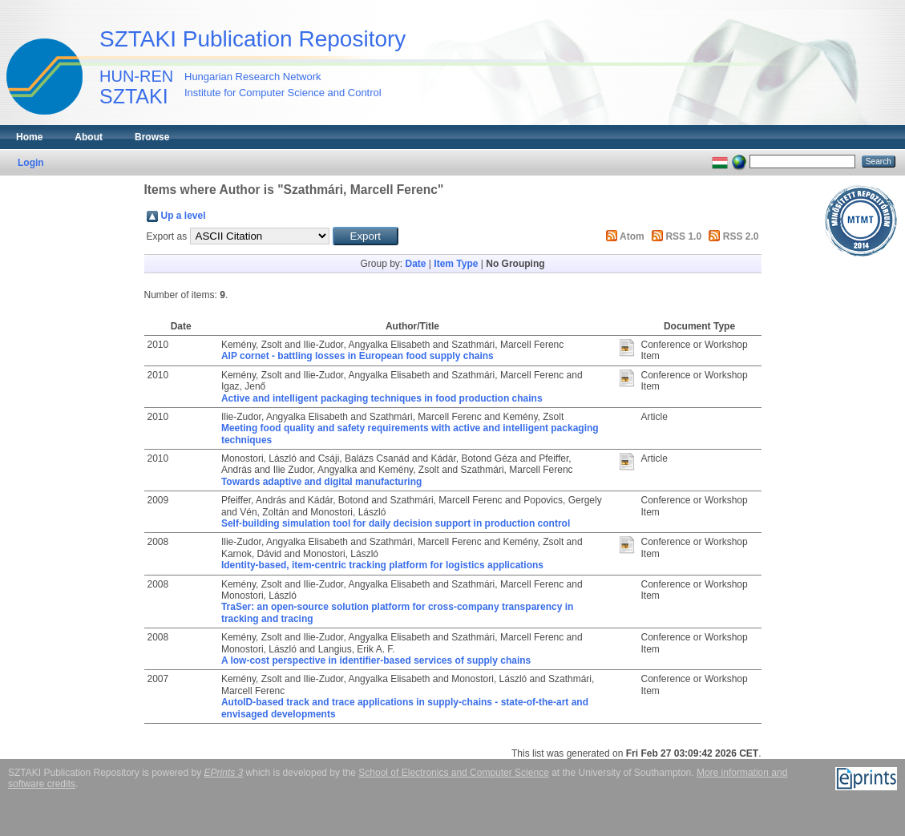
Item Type (456, 263)
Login (31, 162)
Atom (632, 236)
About (89, 137)
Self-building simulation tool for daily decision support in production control (395, 523)
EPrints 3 (224, 772)
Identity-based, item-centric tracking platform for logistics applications (382, 565)
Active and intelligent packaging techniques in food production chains (382, 398)
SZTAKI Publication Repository (252, 38)
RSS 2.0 (741, 236)
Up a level (183, 215)
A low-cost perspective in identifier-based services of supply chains (376, 660)
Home (29, 137)
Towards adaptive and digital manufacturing (321, 481)
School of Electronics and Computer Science (453, 772)
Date (415, 263)
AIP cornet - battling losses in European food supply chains (357, 355)
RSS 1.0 (683, 236)
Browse (152, 137)
